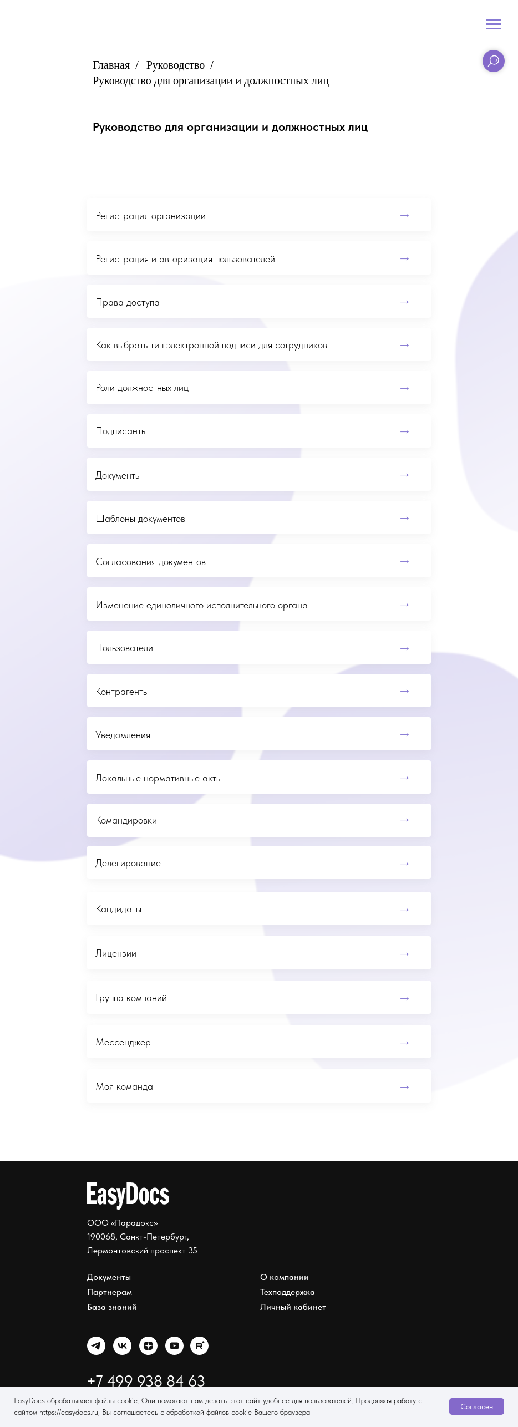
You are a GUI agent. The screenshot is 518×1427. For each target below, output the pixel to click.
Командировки (126, 820)
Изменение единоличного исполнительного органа (201, 605)
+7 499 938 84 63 (146, 1381)
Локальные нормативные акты (158, 778)
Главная (111, 65)
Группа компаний (131, 997)
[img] (96, 1346)
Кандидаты (118, 909)
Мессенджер (123, 1042)
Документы (118, 475)
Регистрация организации (150, 215)
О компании (284, 1277)
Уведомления (122, 734)
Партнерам (109, 1292)
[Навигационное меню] (493, 24)
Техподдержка (287, 1292)
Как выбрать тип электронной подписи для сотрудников (211, 345)
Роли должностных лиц (142, 387)
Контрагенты (122, 691)
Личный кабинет (293, 1307)
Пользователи (124, 647)
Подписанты (121, 430)
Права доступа (127, 302)
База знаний (112, 1307)
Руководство (175, 65)
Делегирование (128, 863)
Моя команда (124, 1086)
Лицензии (115, 953)
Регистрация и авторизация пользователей (185, 259)
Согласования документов (150, 561)
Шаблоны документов (140, 518)
